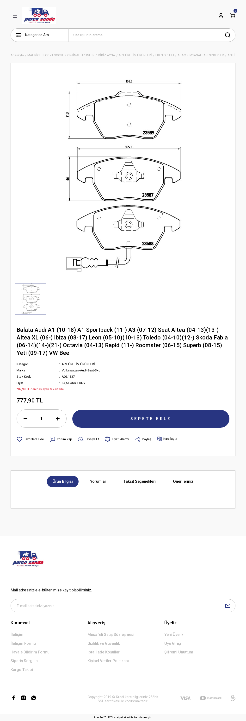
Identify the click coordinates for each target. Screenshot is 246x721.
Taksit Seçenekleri (139, 481)
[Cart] (232, 15)
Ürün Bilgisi (63, 481)
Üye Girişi (172, 643)
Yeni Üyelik (173, 635)
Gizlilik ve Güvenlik (103, 643)
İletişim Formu (23, 643)
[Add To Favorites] (30, 439)
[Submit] (227, 606)
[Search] (151, 35)
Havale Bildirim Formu (30, 652)
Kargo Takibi (22, 669)
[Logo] (39, 15)
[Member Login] (221, 15)
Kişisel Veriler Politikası (108, 661)
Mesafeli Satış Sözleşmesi (110, 635)
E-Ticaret (113, 717)
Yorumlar (98, 481)
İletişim (17, 635)
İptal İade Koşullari (104, 652)
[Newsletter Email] (123, 606)
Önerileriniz (183, 481)
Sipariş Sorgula (24, 661)
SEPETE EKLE (151, 418)
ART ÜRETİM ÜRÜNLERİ (78, 364)
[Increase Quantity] (57, 418)
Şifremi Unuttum (178, 652)
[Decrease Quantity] (25, 418)
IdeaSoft (100, 717)
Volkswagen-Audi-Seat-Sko (81, 370)
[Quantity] (41, 418)
